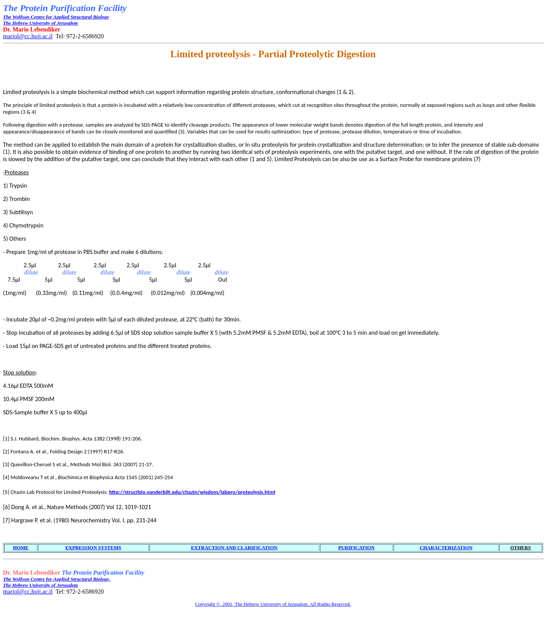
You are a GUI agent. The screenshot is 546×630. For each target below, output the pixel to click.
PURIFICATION (356, 547)
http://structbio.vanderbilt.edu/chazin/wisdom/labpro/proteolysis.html (192, 492)
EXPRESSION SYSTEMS (93, 547)
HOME (20, 547)
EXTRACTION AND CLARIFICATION (234, 547)
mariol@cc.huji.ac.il (28, 36)
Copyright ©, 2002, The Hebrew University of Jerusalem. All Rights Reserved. (273, 604)
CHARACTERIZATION (446, 547)
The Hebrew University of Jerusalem (40, 23)
